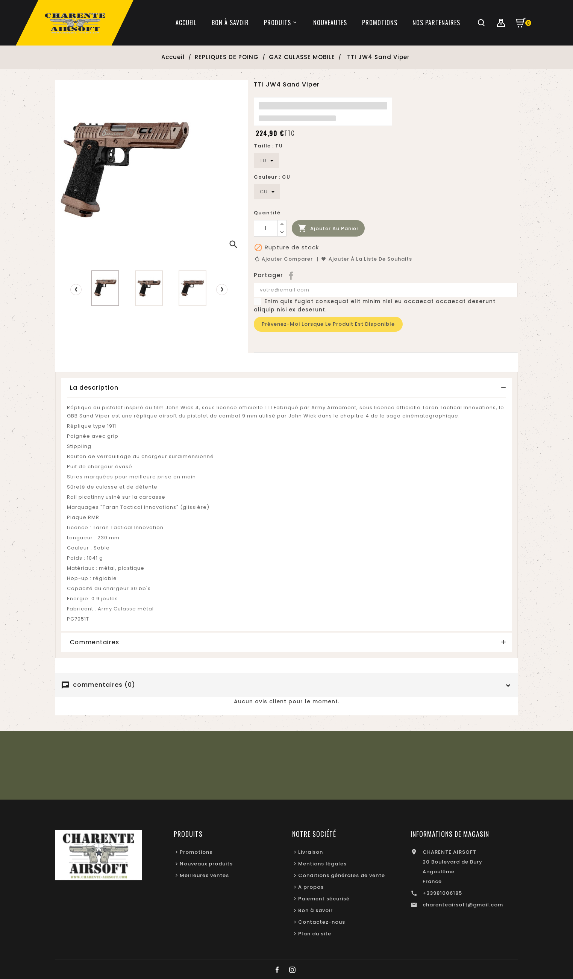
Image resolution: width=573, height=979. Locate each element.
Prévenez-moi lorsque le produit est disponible (328, 324)
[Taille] (266, 160)
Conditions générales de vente (341, 875)
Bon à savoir (315, 910)
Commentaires (94, 642)
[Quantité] (266, 228)
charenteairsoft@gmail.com (463, 904)
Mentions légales (322, 863)
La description (94, 387)
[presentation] (76, 289)
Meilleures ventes (204, 875)
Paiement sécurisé (324, 898)
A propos (311, 887)
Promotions (196, 852)
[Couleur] (267, 191)
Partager (291, 275)
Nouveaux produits (206, 863)
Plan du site (314, 933)
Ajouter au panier (328, 228)
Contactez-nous (321, 922)
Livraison (310, 852)
